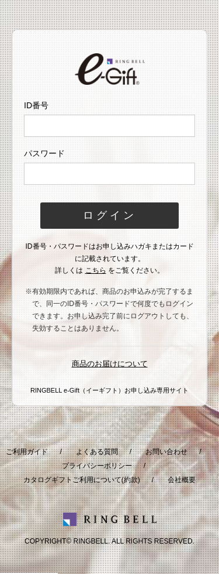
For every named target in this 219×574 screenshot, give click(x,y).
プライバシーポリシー (97, 465)
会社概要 (182, 479)
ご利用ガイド (27, 451)
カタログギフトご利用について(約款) (81, 479)
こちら (95, 270)
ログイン (110, 215)
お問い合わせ (166, 451)
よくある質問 (97, 451)
